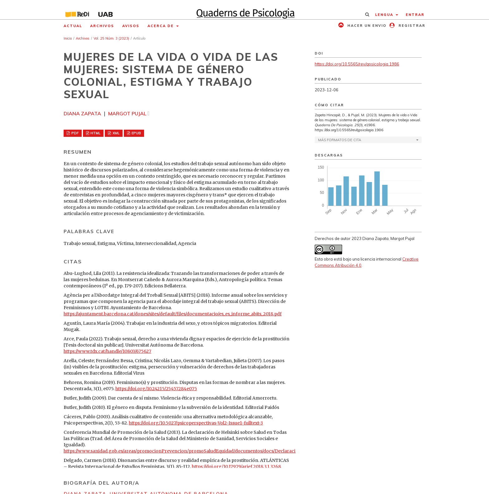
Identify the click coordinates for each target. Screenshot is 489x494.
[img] (244, 9)
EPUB (136, 133)
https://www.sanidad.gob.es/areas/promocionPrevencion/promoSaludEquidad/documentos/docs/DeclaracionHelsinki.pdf (196, 451)
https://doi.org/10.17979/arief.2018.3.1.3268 (236, 466)
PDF (74, 133)
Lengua (385, 14)
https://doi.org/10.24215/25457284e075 (156, 388)
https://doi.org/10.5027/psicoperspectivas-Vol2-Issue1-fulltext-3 (196, 423)
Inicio (68, 38)
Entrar (415, 14)
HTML (95, 133)
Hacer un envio (366, 25)
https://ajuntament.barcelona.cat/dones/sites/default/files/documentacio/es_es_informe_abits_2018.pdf (173, 314)
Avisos (130, 26)
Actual (73, 26)
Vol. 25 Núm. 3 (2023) (111, 38)
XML (115, 133)
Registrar (411, 25)
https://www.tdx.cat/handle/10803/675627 (107, 351)
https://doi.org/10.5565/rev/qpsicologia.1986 (357, 63)
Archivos (102, 26)
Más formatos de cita (339, 140)
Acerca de (161, 26)
